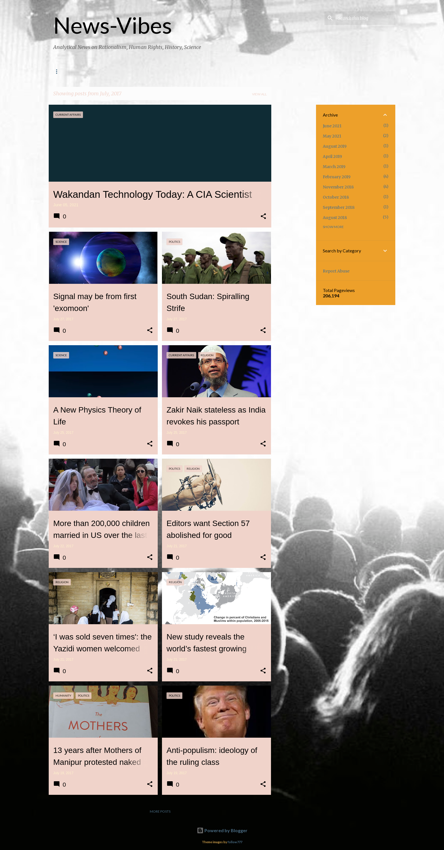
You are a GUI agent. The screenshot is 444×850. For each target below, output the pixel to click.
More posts (160, 811)
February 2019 (337, 176)
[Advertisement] (294, 189)
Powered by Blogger (222, 830)
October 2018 (336, 197)
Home (58, 71)
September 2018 (339, 207)
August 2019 (335, 146)
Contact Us (87, 71)
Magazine (121, 71)
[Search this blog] (365, 18)
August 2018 (335, 217)
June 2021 (332, 125)
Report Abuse (336, 271)
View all (259, 94)
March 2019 (334, 166)
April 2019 (332, 156)
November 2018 (338, 187)
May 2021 (332, 136)
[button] (263, 217)
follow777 (235, 842)
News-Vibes (112, 24)
